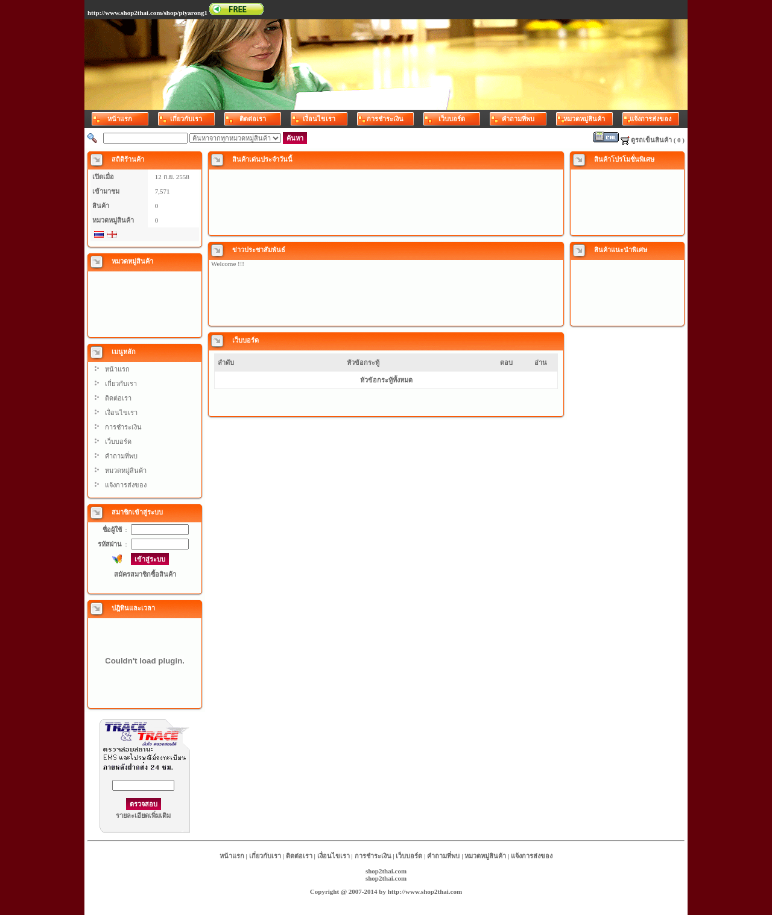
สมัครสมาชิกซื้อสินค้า (145, 574)
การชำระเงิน (123, 427)
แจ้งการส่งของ (126, 485)
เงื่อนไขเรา (121, 412)
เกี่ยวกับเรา (121, 383)
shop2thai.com (386, 871)
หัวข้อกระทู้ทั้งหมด (386, 380)
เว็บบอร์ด (118, 441)
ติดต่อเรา (118, 398)
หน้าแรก (117, 369)
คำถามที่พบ (121, 456)
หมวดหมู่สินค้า (126, 470)
